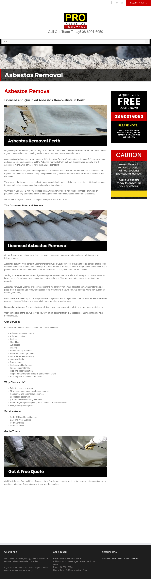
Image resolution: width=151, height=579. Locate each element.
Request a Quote (138, 3)
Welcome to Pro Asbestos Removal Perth (120, 558)
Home (131, 64)
